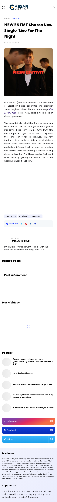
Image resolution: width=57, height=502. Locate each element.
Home (7, 18)
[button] (40, 224)
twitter (30, 439)
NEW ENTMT (36, 216)
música (24, 216)
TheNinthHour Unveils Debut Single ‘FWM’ (32, 384)
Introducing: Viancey (23, 373)
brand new (16, 18)
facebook (30, 430)
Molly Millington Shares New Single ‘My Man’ (34, 407)
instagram (30, 421)
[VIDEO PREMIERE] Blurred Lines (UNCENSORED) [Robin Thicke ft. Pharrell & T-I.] (33, 361)
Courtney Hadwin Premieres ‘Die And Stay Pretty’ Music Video (33, 396)
